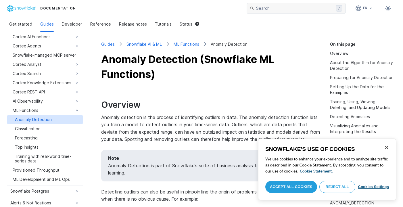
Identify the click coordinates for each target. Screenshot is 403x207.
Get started (20, 24)
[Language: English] (364, 8)
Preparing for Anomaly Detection (362, 77)
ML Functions (186, 44)
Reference (100, 24)
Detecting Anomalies (350, 116)
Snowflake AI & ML (144, 44)
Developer (72, 24)
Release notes (133, 24)
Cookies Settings (373, 187)
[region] (327, 169)
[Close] (386, 147)
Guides (47, 24)
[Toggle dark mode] (388, 8)
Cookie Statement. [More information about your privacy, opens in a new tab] (316, 170)
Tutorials (163, 24)
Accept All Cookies (291, 187)
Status (189, 24)
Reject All (337, 187)
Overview (339, 53)
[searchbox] (295, 8)
